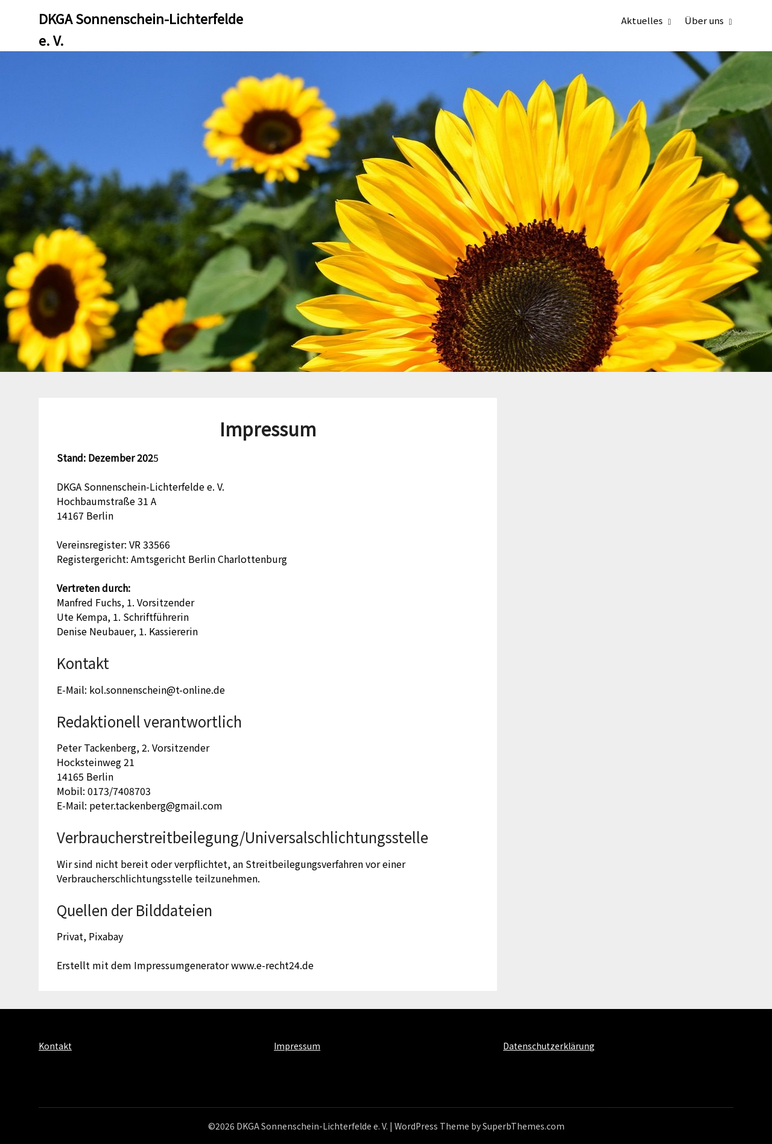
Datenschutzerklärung (549, 1046)
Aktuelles (642, 20)
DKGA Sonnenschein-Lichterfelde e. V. (141, 28)
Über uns (704, 20)
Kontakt (55, 1046)
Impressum (297, 1046)
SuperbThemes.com (523, 1126)
